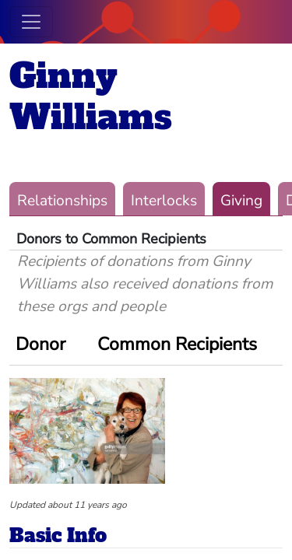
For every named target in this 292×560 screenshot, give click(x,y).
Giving (241, 201)
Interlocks (164, 201)
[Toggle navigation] (31, 21)
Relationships (62, 201)
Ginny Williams (90, 96)
